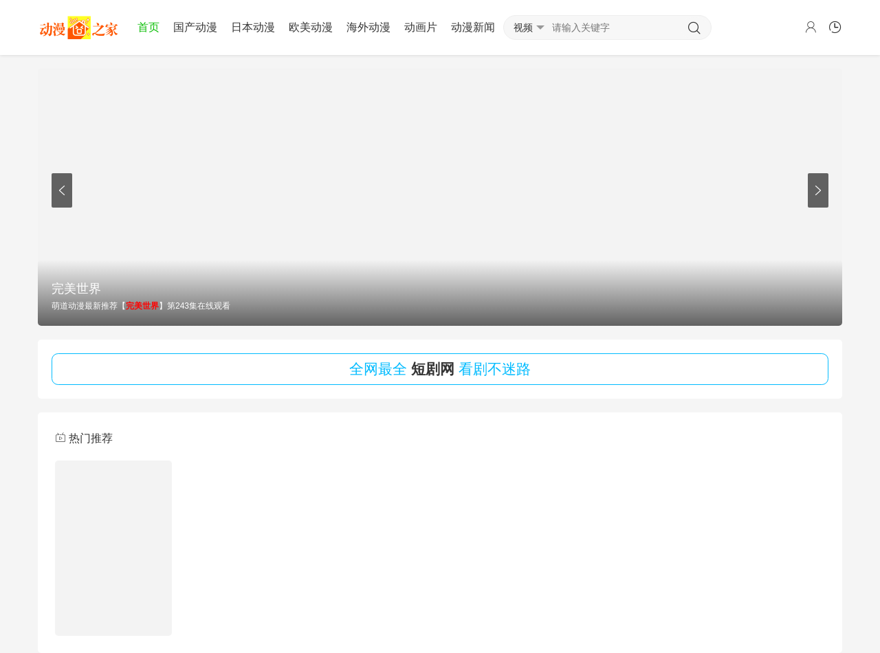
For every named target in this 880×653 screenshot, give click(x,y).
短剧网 (432, 369)
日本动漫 (253, 27)
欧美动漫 (311, 27)
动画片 (420, 27)
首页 (149, 27)
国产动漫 (195, 27)
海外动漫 (368, 27)
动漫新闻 (473, 27)
